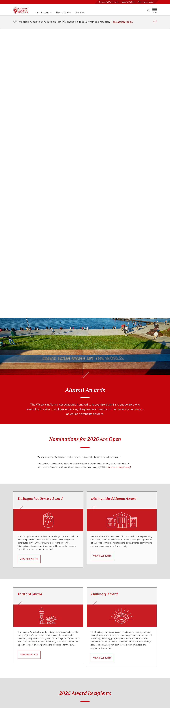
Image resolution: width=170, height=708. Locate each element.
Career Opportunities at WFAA (87, 656)
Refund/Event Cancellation (122, 677)
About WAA (79, 650)
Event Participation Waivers (122, 668)
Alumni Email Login (145, 2)
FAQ (76, 668)
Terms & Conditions (119, 679)
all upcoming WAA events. (90, 573)
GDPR (113, 671)
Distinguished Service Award (40, 208)
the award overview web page (63, 604)
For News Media (81, 662)
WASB (113, 653)
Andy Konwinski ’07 (21, 431)
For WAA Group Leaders (85, 665)
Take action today (121, 22)
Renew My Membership (109, 2)
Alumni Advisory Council (84, 653)
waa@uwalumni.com (83, 685)
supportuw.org (33, 679)
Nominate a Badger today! (119, 177)
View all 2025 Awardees (84, 524)
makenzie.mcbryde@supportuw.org (85, 617)
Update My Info (128, 2)
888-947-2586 (96, 682)
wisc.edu (30, 664)
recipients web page (88, 607)
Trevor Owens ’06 (68, 431)
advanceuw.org (33, 672)
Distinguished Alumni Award (113, 208)
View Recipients (29, 269)
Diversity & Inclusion (83, 659)
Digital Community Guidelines (123, 665)
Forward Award (30, 304)
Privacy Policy (116, 674)
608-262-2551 (81, 682)
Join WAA (79, 12)
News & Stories (63, 12)
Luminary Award (104, 304)
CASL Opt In (116, 662)
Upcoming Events (43, 12)
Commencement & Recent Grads (124, 650)
